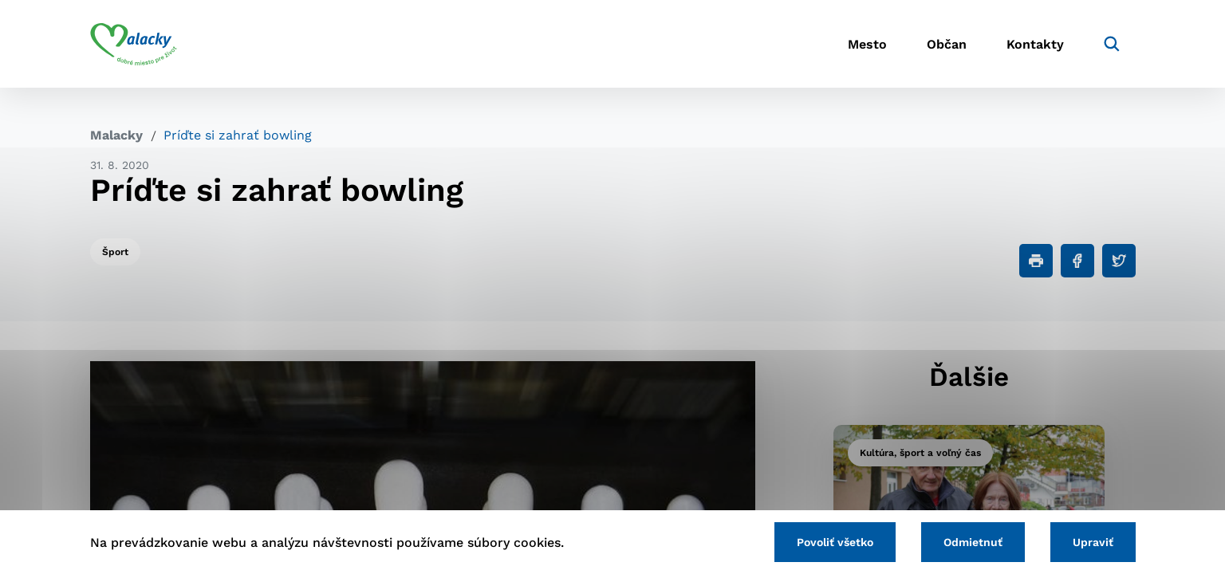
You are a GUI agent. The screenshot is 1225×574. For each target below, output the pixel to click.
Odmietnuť (972, 542)
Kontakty (1035, 44)
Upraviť (1093, 542)
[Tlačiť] (1036, 260)
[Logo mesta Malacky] (133, 43)
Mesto (867, 44)
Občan (947, 44)
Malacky (116, 135)
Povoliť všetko (835, 542)
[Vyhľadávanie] (1112, 44)
